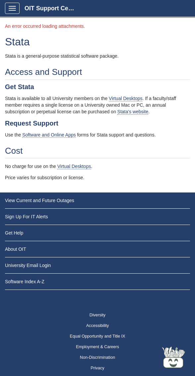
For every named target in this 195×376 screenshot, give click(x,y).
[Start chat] (173, 357)
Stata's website (132, 111)
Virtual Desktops (126, 98)
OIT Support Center (51, 8)
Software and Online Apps (49, 134)
